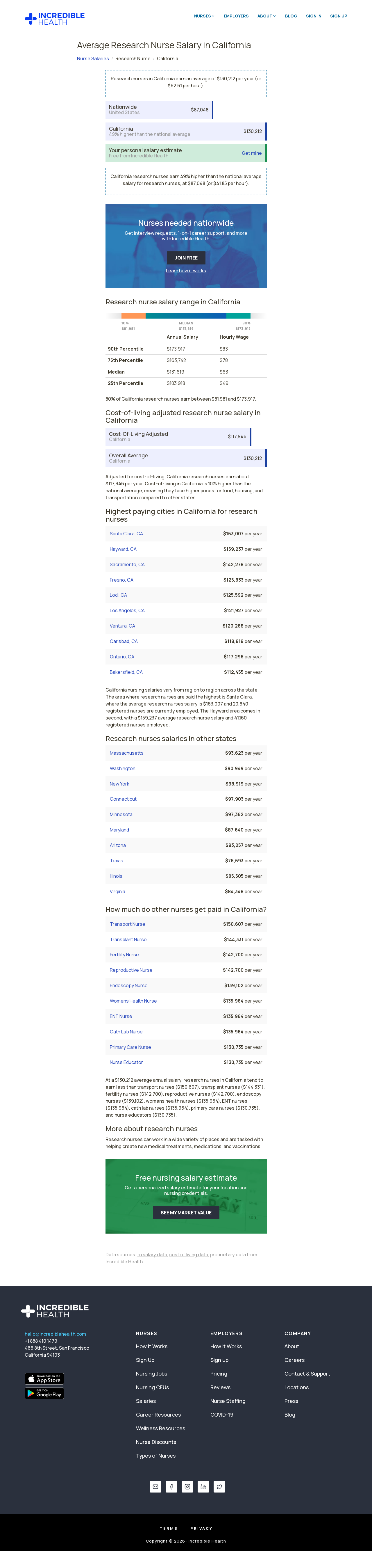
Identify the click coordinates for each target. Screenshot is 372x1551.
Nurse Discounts (156, 1441)
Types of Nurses (156, 1455)
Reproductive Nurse (131, 970)
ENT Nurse (121, 1016)
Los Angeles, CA (127, 610)
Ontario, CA (122, 656)
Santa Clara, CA (126, 533)
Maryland (119, 830)
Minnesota (121, 814)
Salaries (146, 1400)
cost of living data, (189, 1254)
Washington (122, 768)
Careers (295, 1359)
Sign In (313, 16)
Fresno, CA (121, 580)
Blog (291, 16)
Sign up (219, 1359)
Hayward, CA (123, 549)
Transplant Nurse (128, 939)
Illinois (116, 876)
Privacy (201, 1528)
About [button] (266, 16)
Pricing (218, 1373)
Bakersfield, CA (126, 672)
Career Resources (158, 1414)
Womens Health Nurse (133, 1001)
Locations (297, 1387)
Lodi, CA (118, 595)
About (292, 1346)
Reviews (220, 1387)
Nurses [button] (204, 16)
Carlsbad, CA (124, 641)
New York (119, 784)
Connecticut (123, 799)
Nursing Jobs (151, 1373)
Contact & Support (307, 1373)
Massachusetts (127, 753)
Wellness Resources (160, 1428)
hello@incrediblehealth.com (55, 1334)
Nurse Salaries (93, 58)
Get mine (252, 153)
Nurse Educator (126, 1062)
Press (291, 1400)
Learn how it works (186, 270)
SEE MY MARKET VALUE (186, 1212)
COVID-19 (221, 1414)
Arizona (118, 845)
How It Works (151, 1346)
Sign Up (338, 16)
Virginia (117, 891)
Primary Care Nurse (130, 1047)
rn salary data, (152, 1254)
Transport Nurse (127, 924)
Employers (236, 16)
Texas (116, 860)
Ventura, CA (122, 626)
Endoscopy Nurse (129, 985)
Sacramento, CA (127, 564)
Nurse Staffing (228, 1400)
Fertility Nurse (124, 954)
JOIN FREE (186, 258)
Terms (169, 1528)
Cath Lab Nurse (126, 1031)
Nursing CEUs (152, 1387)
